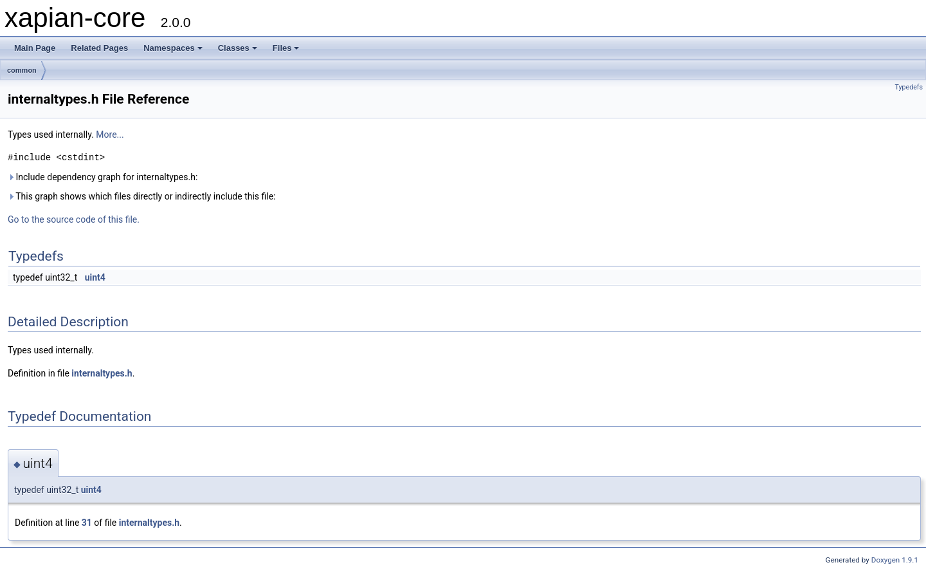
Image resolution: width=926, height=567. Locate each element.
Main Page (34, 48)
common (22, 70)
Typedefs (908, 87)
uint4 (95, 277)
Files (286, 48)
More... (109, 134)
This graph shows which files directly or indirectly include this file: (142, 196)
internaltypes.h (101, 373)
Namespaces (173, 48)
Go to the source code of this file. (74, 219)
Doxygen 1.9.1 (894, 559)
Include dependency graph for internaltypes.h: (102, 177)
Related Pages (99, 48)
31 (87, 522)
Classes (237, 48)
